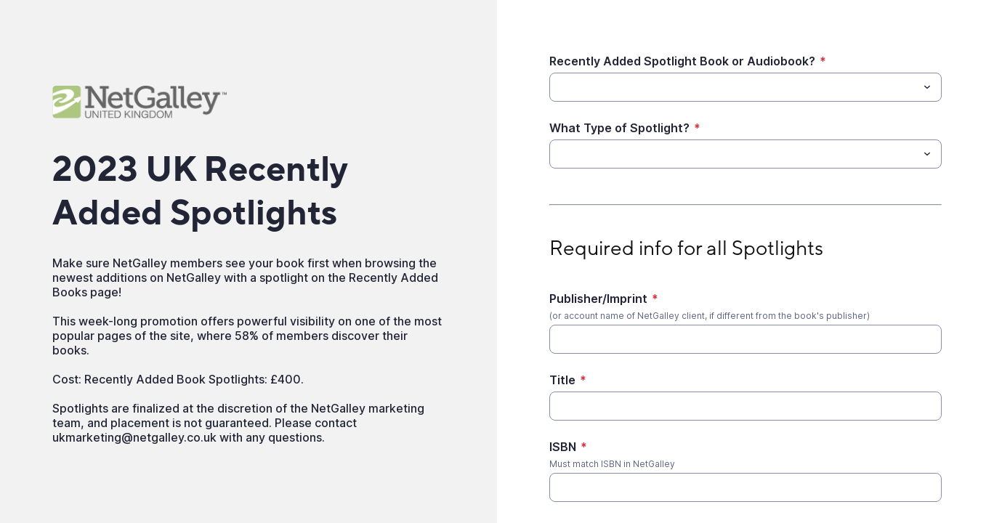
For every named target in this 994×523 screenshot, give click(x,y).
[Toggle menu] (927, 87)
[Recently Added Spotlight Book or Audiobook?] (733, 87)
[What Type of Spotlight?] (733, 154)
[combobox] (745, 87)
